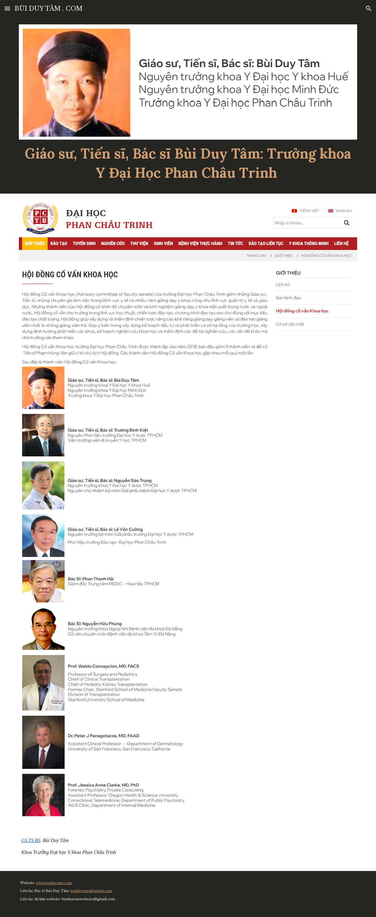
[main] (188, 163)
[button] (7, 8)
